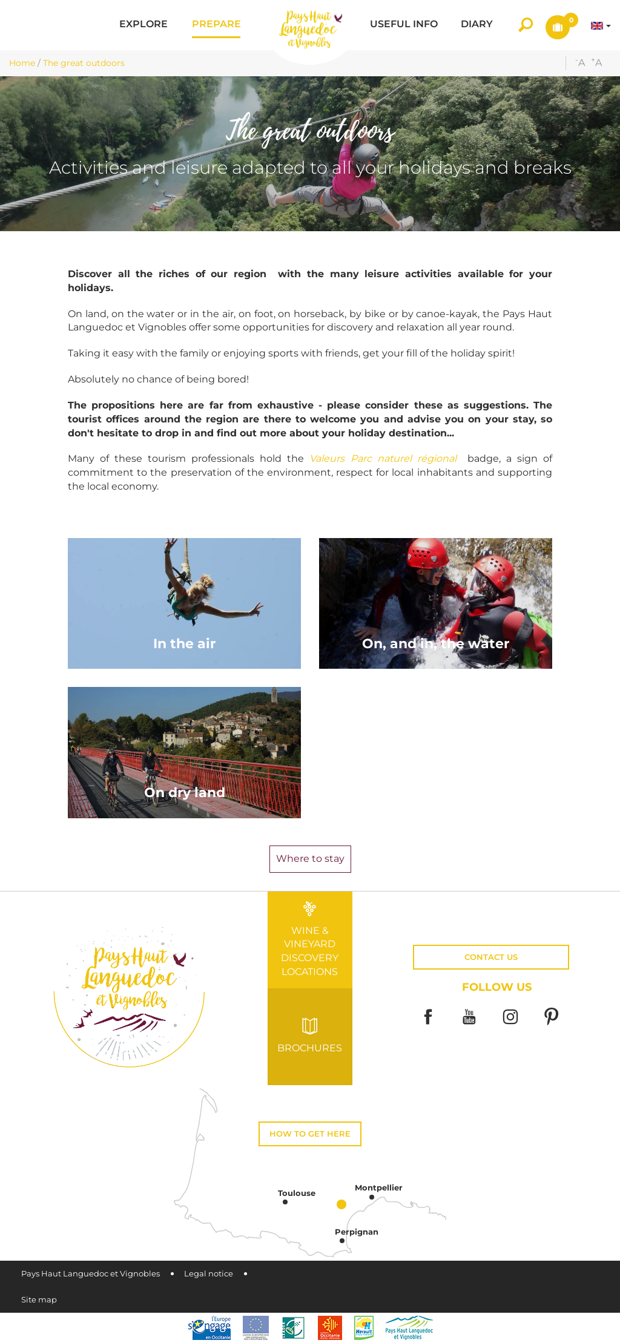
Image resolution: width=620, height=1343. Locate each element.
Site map (39, 1299)
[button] (143, 25)
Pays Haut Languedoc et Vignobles (90, 1273)
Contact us (491, 957)
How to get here (310, 1133)
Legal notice (208, 1273)
